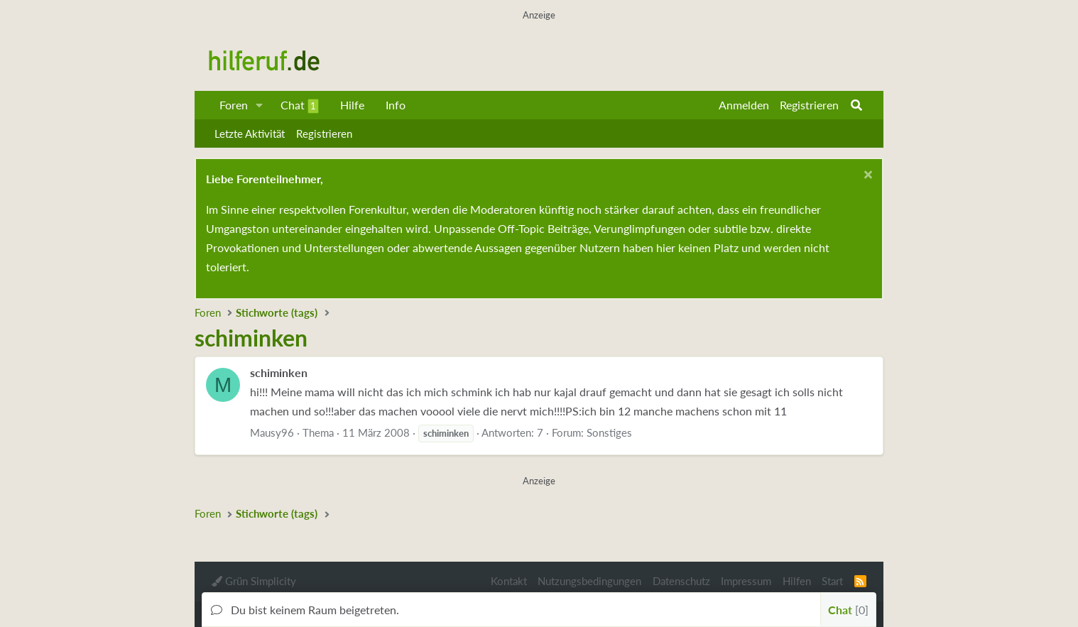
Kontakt (509, 580)
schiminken (278, 372)
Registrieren (324, 133)
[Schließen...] (866, 176)
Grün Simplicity (254, 580)
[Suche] (856, 105)
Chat (300, 106)
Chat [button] (848, 609)
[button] (259, 105)
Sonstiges (609, 432)
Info (395, 104)
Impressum (746, 580)
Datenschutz (681, 580)
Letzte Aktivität (249, 133)
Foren (233, 104)
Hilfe (352, 104)
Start (832, 580)
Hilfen (797, 580)
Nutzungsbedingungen (589, 580)
